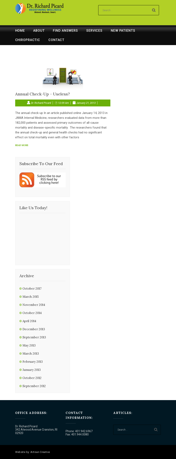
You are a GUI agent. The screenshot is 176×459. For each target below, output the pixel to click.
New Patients (123, 30)
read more (21, 145)
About (39, 30)
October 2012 (32, 378)
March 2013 (30, 353)
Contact (56, 40)
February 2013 (32, 362)
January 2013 (31, 370)
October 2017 (32, 288)
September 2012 (34, 386)
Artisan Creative (40, 452)
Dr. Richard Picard (41, 102)
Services (94, 30)
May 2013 (29, 345)
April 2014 (29, 321)
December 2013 (33, 329)
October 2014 (32, 313)
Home (20, 30)
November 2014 (33, 305)
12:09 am (63, 102)
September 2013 (34, 337)
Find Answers (65, 30)
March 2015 (30, 297)
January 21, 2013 (86, 102)
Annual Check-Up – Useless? (42, 93)
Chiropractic (27, 40)
